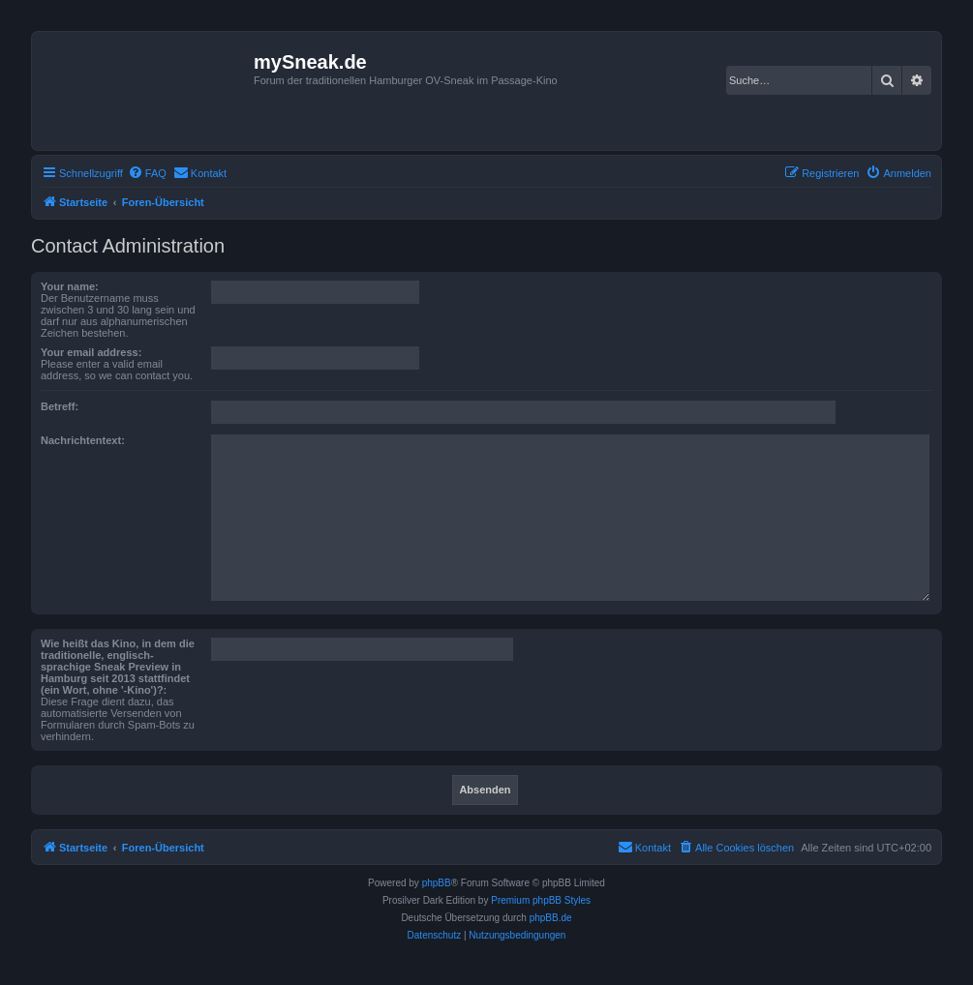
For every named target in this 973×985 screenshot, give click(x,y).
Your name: (70, 286)
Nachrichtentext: (83, 440)
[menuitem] (147, 173)
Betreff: (59, 406)
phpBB (436, 883)
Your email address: (91, 352)
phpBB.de (551, 917)
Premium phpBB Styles (541, 900)
